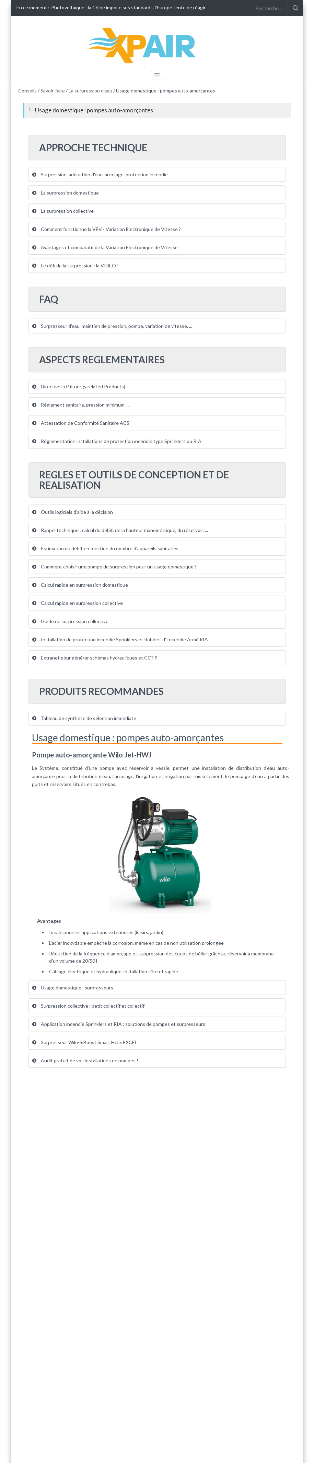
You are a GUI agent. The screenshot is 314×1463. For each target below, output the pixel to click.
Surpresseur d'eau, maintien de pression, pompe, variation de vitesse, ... (112, 326)
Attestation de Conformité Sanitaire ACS (80, 423)
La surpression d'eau (90, 90)
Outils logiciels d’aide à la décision (72, 512)
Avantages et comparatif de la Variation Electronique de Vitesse (105, 247)
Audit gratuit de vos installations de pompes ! (85, 1060)
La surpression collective (63, 211)
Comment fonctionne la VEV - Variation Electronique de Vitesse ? (106, 229)
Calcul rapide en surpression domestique (80, 585)
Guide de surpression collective (70, 621)
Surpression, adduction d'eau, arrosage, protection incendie (100, 174)
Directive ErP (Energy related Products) (78, 386)
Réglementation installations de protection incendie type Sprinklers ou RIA (116, 441)
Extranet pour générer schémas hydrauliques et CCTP (95, 658)
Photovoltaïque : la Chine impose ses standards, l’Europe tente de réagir (128, 7)
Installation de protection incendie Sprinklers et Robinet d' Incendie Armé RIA (120, 639)
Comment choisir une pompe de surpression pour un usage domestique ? (114, 566)
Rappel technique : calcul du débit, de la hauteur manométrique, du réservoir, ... (120, 530)
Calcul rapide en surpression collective (77, 603)
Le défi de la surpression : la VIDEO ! (75, 265)
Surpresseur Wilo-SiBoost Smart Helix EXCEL (84, 1042)
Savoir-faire (52, 90)
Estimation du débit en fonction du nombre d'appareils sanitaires (105, 548)
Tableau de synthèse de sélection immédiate (84, 718)
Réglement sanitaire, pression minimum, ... (81, 405)
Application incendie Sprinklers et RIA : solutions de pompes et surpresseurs (118, 1024)
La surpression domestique (65, 193)
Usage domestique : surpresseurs (72, 987)
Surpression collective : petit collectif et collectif (88, 1006)
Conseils (27, 90)
